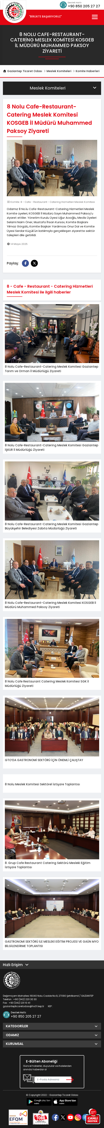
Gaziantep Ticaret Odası (22, 71)
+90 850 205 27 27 (84, 6)
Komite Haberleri (87, 71)
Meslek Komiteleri (59, 71)
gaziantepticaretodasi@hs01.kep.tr (23, 1006)
